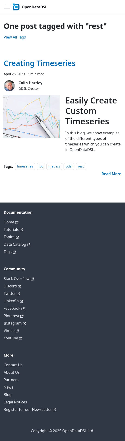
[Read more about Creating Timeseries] (111, 173)
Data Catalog (17, 244)
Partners (11, 379)
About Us (12, 372)
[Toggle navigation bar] (7, 6)
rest (81, 166)
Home (11, 222)
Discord (12, 286)
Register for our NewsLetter (30, 409)
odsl (69, 166)
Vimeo (11, 330)
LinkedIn (13, 300)
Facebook (14, 308)
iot (41, 166)
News (8, 387)
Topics (11, 236)
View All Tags (15, 37)
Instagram (15, 323)
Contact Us (13, 364)
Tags (10, 251)
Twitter (12, 293)
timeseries (25, 166)
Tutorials (13, 229)
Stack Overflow (19, 278)
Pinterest (14, 315)
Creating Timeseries (40, 63)
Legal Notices (15, 402)
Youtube (13, 338)
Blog (8, 394)
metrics (54, 166)
